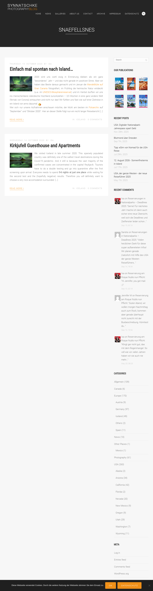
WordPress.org (121, 573)
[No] (149, 585)
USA (116, 464)
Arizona (119, 478)
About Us (74, 14)
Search (143, 13)
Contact (88, 14)
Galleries (60, 14)
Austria (119, 402)
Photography (120, 457)
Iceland (81, 119)
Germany (120, 409)
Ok (110, 585)
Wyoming (120, 533)
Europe (117, 395)
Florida (119, 491)
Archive (101, 14)
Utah (118, 519)
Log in (117, 553)
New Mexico (122, 505)
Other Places (120, 444)
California (120, 485)
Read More (17, 119)
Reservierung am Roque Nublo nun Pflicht (134, 299)
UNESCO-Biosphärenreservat (57, 92)
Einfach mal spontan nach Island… (41, 69)
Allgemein (119, 381)
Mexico (119, 450)
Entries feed (120, 559)
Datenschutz (132, 14)
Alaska (119, 471)
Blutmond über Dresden (125, 138)
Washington (121, 526)
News (48, 14)
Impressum (115, 14)
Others (119, 423)
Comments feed (122, 566)
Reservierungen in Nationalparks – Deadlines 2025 (134, 202)
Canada (118, 389)
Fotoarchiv (94, 107)
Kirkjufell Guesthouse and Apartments (45, 145)
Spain (118, 430)
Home (38, 14)
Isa (50, 64)
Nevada (119, 498)
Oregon (119, 512)
